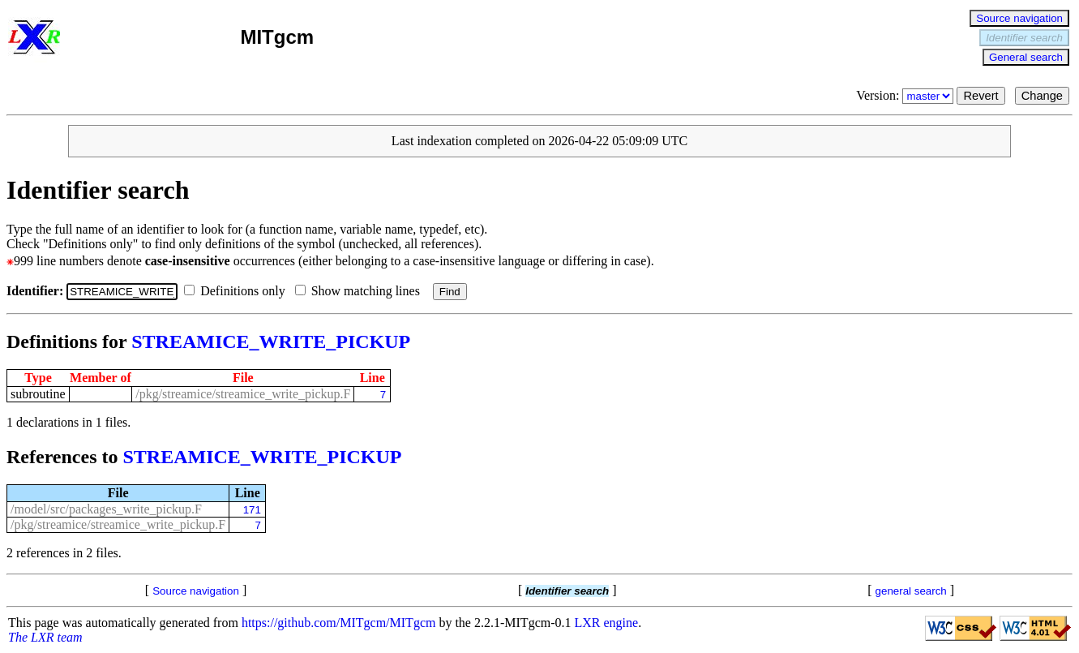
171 (252, 510)
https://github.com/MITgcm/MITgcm (339, 622)
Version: (906, 95)
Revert (980, 95)
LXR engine (607, 622)
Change (1042, 95)
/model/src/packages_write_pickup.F (106, 509)
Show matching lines (360, 291)
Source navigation (1019, 18)
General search (1026, 57)
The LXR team (45, 637)
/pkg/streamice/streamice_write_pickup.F (242, 394)
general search (911, 591)
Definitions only (237, 291)
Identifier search (1024, 38)
